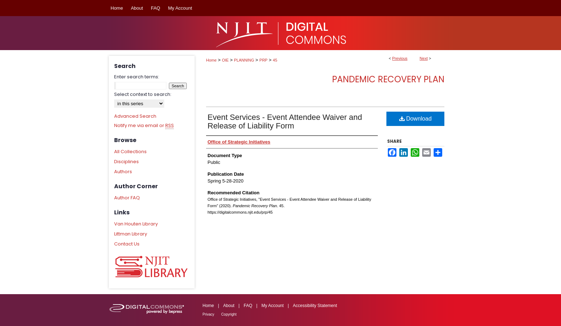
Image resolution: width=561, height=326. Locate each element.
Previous (400, 58)
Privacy (208, 314)
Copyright (228, 314)
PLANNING (244, 60)
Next (424, 58)
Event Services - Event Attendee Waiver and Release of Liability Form (285, 121)
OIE (225, 60)
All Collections (130, 151)
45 (275, 60)
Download (415, 119)
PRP (263, 60)
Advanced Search (135, 116)
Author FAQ (127, 197)
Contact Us (127, 243)
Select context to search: (142, 94)
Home (211, 60)
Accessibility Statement (315, 305)
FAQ (248, 305)
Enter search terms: (136, 76)
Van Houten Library (136, 223)
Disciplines (126, 161)
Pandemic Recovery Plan (388, 79)
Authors (123, 171)
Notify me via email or (144, 125)
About (228, 305)
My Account (273, 305)
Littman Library (130, 233)
